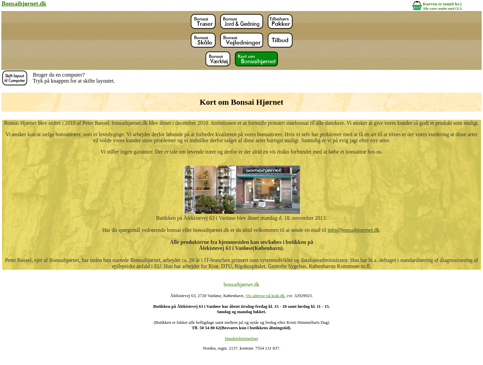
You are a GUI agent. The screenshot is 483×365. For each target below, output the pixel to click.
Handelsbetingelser (241, 338)
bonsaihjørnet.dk (241, 284)
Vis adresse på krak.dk (265, 295)
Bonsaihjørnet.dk (24, 3)
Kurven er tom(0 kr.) (442, 3)
